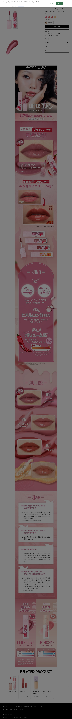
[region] (36, 3)
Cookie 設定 (51, 3)
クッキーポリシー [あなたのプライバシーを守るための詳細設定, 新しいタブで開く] (21, 6)
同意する (59, 3)
